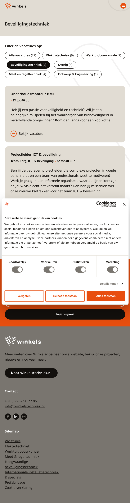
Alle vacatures (22, 55)
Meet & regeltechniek (22, 457)
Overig (65, 65)
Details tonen (109, 283)
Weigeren (24, 296)
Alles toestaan (106, 296)
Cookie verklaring (19, 488)
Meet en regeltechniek (27, 74)
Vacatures (12, 441)
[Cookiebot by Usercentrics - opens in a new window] (99, 204)
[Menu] (123, 6)
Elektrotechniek (60, 55)
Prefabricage (15, 482)
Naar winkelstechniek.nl (31, 373)
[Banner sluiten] (124, 204)
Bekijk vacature (31, 134)
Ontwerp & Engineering (78, 74)
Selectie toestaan (65, 296)
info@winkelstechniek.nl (25, 406)
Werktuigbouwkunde (103, 55)
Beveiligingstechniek (28, 65)
